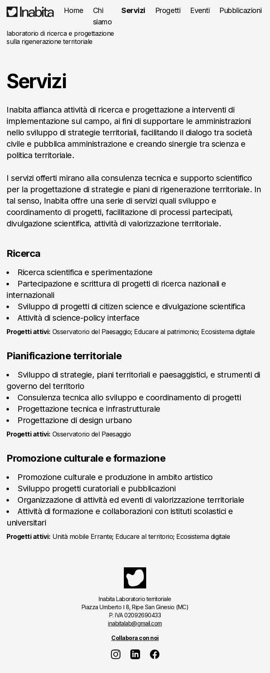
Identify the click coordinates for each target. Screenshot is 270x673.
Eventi (200, 10)
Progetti (167, 10)
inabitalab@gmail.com (135, 623)
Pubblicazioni (240, 10)
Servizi (133, 10)
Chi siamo (102, 16)
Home (73, 10)
